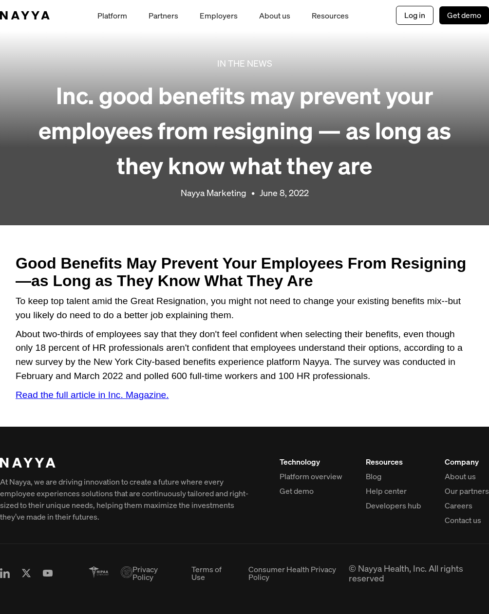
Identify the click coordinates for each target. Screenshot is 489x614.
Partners (163, 15)
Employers (219, 15)
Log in (414, 15)
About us (274, 15)
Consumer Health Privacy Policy (292, 573)
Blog (373, 476)
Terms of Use (206, 573)
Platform (112, 15)
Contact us (463, 520)
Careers (458, 505)
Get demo (464, 15)
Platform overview (311, 476)
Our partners (467, 491)
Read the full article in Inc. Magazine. (92, 395)
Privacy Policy (145, 573)
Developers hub (393, 505)
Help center (386, 491)
